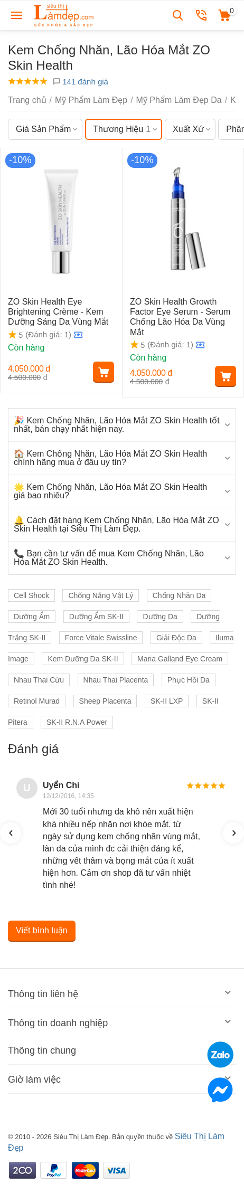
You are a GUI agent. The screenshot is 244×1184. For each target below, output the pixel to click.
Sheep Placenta (105, 701)
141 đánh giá (80, 81)
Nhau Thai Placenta (115, 680)
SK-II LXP (167, 701)
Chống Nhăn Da (179, 595)
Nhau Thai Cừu (39, 680)
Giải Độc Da (176, 637)
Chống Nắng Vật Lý (100, 595)
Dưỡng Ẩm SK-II (96, 616)
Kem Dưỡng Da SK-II (83, 659)
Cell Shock (31, 595)
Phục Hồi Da (188, 680)
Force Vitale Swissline (101, 637)
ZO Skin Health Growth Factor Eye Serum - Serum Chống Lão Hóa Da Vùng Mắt (180, 317)
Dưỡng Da (160, 616)
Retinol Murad (37, 701)
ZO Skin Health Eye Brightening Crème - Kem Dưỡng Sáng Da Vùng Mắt (58, 311)
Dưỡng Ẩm (32, 616)
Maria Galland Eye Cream (179, 659)
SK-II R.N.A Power (76, 722)
